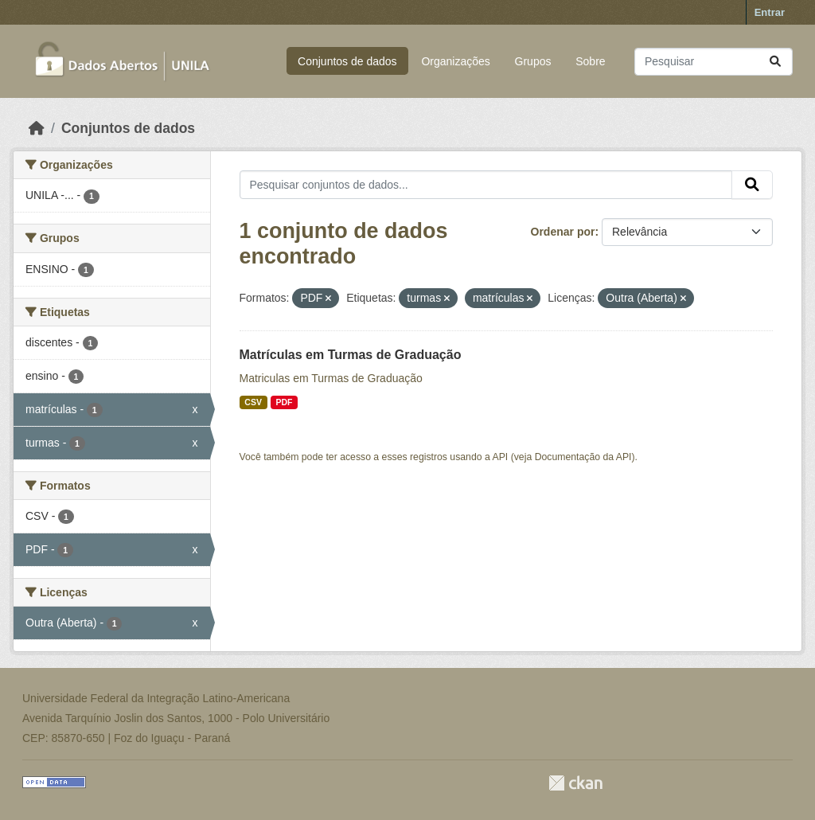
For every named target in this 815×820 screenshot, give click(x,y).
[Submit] (775, 62)
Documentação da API (583, 457)
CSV (253, 402)
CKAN (575, 783)
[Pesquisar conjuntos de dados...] (713, 62)
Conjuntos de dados (347, 61)
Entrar (770, 12)
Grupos (533, 61)
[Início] (37, 128)
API (501, 457)
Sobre (590, 61)
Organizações (455, 61)
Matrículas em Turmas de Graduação (351, 354)
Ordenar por (563, 231)
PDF (283, 402)
